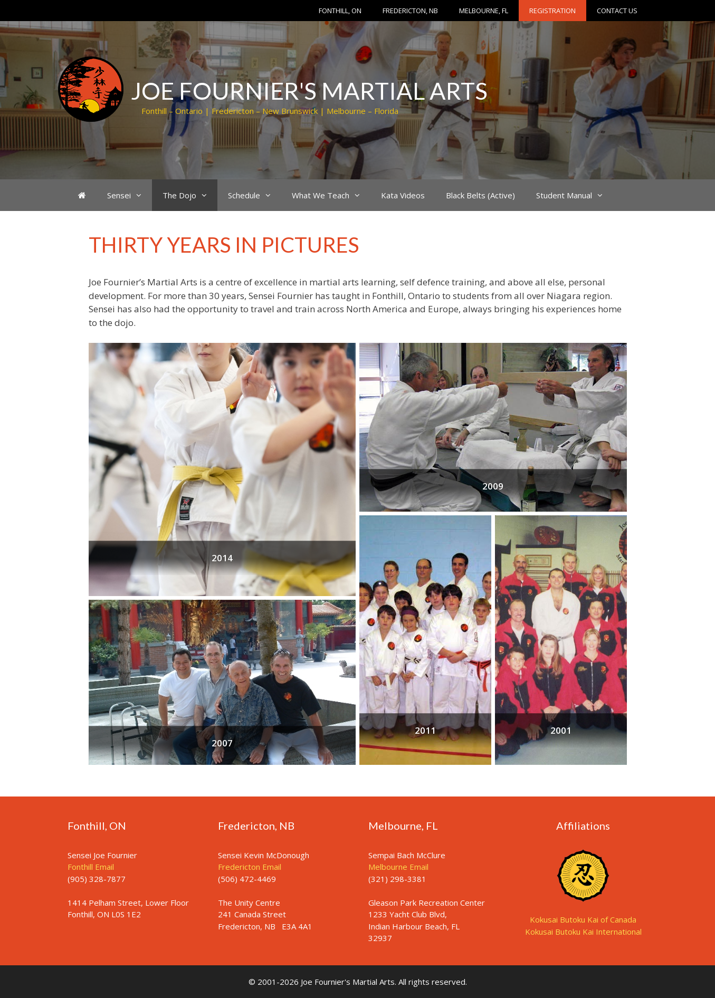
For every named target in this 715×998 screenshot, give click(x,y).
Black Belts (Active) (480, 195)
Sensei (129, 195)
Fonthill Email (91, 866)
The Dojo (190, 195)
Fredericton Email (249, 866)
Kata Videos (403, 195)
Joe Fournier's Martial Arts (309, 90)
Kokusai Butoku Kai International (583, 931)
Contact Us (617, 10)
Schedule (254, 195)
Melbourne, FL (483, 10)
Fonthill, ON (340, 10)
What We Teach (331, 195)
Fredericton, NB (410, 10)
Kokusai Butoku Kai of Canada (583, 919)
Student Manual (574, 195)
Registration (552, 10)
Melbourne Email (398, 866)
